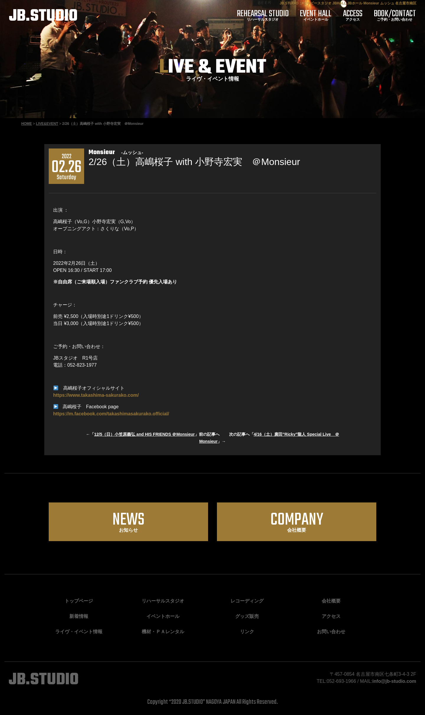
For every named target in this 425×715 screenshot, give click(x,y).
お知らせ (128, 520)
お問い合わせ (331, 631)
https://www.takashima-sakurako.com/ (96, 395)
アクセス (354, 15)
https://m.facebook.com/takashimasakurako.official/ (111, 413)
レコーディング (247, 600)
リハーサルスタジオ (267, 15)
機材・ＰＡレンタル (163, 631)
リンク (247, 631)
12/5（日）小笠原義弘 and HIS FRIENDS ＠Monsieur (144, 434)
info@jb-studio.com (394, 681)
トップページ (79, 600)
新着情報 (78, 616)
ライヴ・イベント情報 (78, 631)
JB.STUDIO (43, 16)
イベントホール (319, 15)
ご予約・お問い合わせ (395, 15)
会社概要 (296, 520)
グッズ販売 (247, 616)
